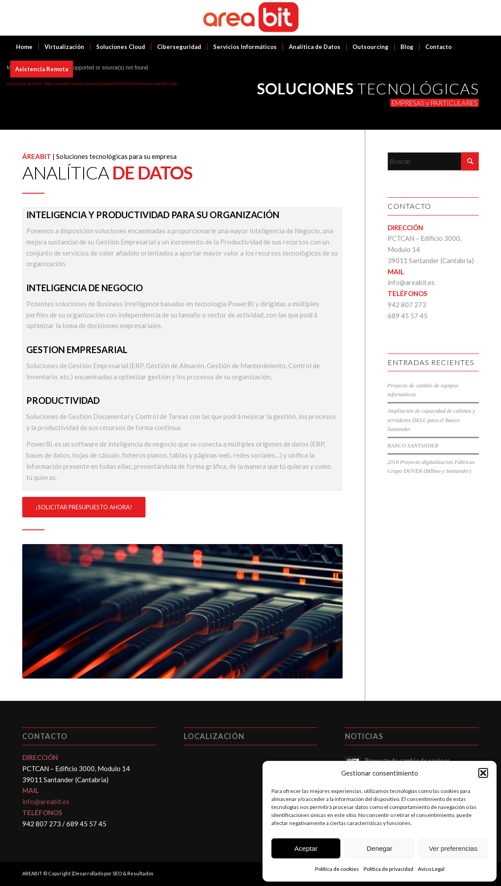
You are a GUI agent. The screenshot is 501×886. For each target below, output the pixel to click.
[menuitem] (24, 47)
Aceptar (306, 848)
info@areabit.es (411, 282)
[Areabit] (250, 18)
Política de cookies (337, 869)
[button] (483, 772)
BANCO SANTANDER (413, 446)
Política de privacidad (388, 869)
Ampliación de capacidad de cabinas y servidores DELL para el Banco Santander (431, 420)
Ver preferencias (453, 848)
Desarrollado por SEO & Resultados (113, 873)
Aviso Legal (431, 869)
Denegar (379, 848)
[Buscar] (433, 161)
